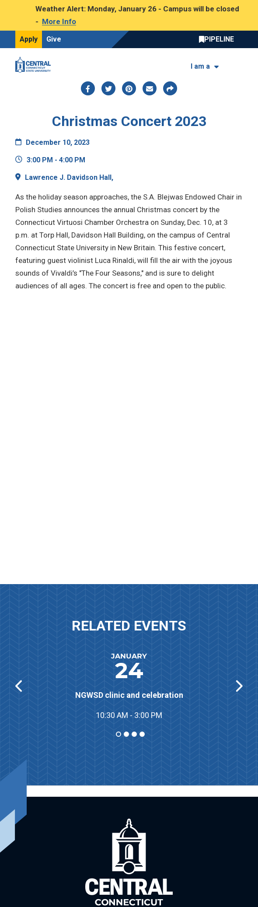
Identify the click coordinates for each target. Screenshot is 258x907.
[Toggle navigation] (237, 64)
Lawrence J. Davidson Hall (68, 177)
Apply (29, 39)
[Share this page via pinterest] (129, 88)
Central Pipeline (219, 39)
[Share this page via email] (150, 88)
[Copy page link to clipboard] (170, 88)
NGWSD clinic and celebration (129, 695)
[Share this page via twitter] (108, 88)
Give (53, 39)
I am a (200, 66)
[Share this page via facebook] (88, 88)
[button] (238, 686)
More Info (59, 21)
